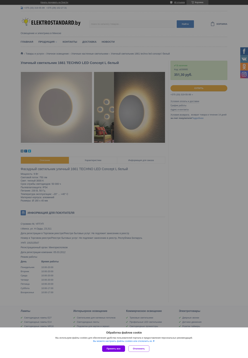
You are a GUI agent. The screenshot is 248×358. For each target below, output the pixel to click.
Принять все (114, 348)
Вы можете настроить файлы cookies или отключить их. (123, 341)
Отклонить (139, 348)
